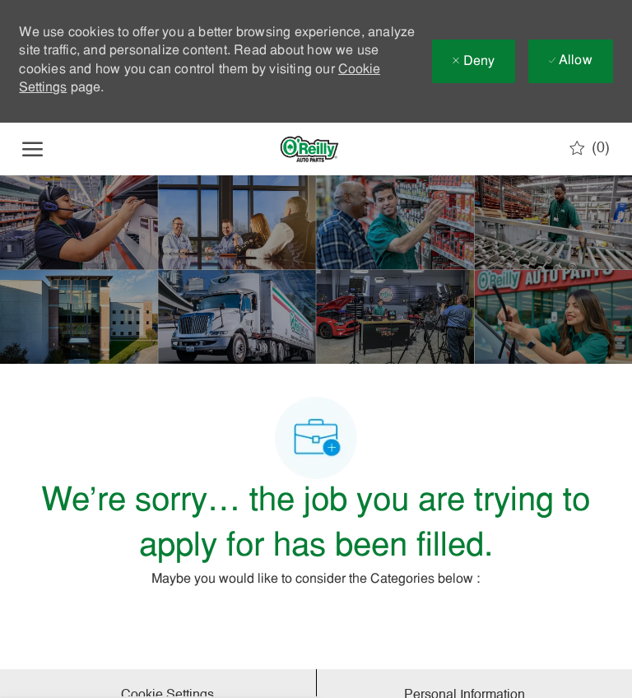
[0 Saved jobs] (589, 148)
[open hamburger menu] (32, 149)
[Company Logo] (309, 149)
